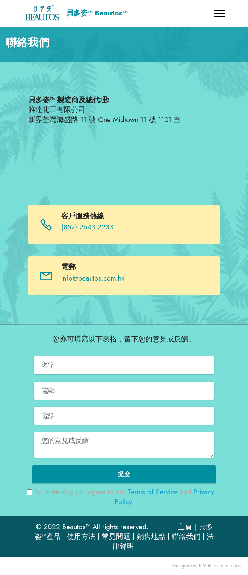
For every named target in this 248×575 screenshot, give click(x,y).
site (224, 566)
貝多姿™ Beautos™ (97, 13)
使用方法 (81, 536)
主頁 (185, 527)
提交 (124, 474)
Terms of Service (153, 492)
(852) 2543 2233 (87, 227)
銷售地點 (151, 536)
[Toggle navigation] (219, 13)
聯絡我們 (186, 536)
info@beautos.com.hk (92, 278)
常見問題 (116, 536)
